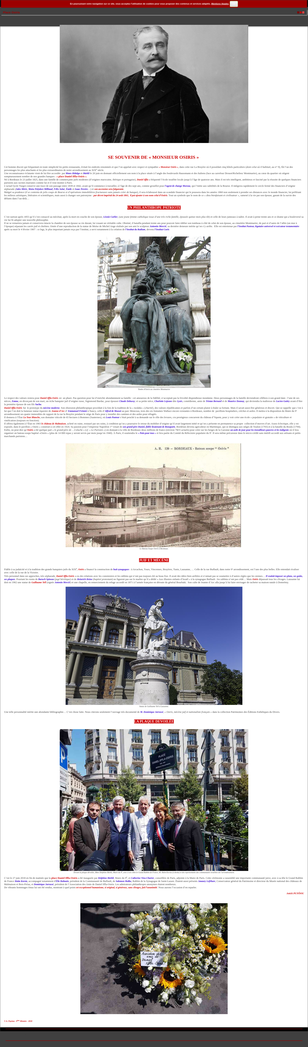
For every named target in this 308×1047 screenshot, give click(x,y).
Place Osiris (11, 12)
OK (234, 4)
